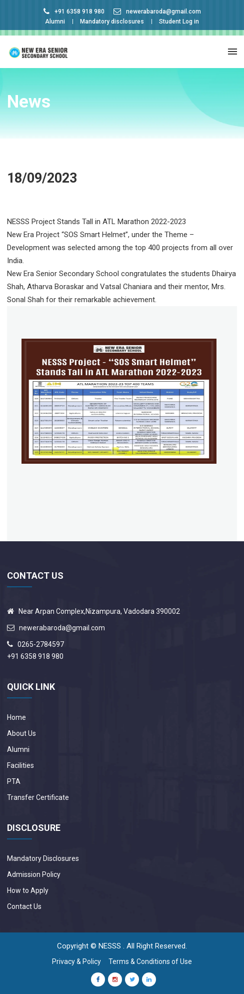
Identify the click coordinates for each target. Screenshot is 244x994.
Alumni (55, 21)
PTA (13, 781)
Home (16, 717)
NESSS (109, 945)
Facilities (20, 765)
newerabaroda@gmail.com (163, 12)
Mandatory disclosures (112, 21)
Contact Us (24, 906)
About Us (21, 733)
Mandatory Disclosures (43, 858)
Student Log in (179, 21)
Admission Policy (33, 874)
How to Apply (27, 890)
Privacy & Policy (76, 961)
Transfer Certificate (38, 797)
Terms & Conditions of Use (150, 961)
